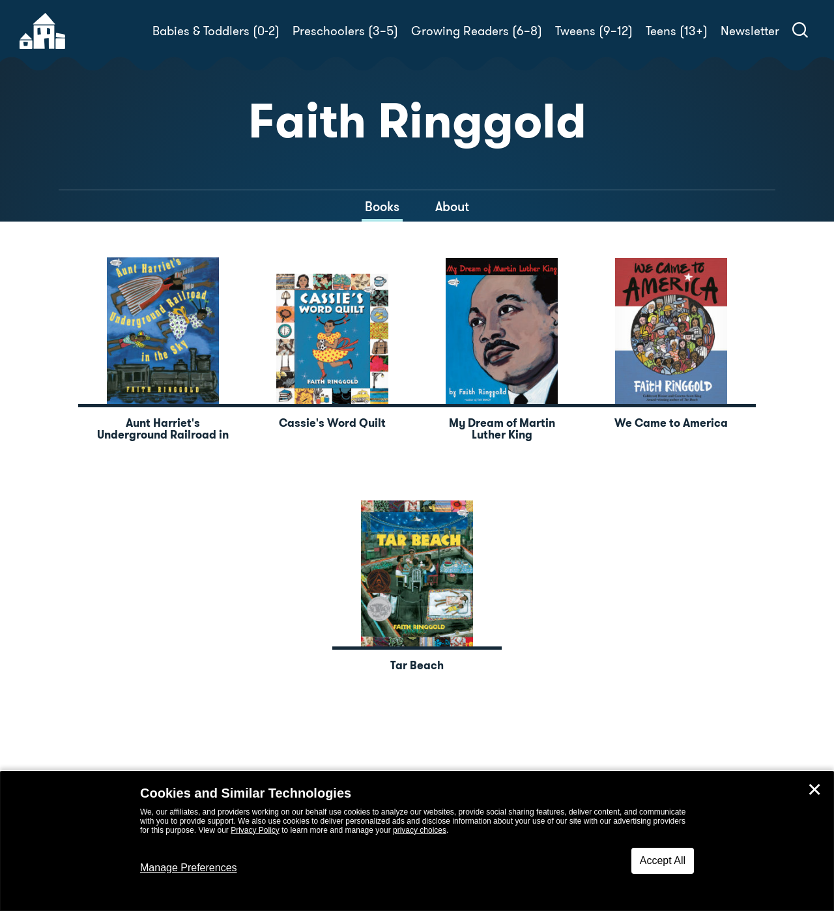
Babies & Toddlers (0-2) (216, 31)
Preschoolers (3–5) (345, 31)
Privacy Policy (255, 830)
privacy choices (419, 830)
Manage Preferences (188, 867)
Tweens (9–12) (594, 31)
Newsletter (750, 31)
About (452, 206)
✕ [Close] (814, 789)
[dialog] (417, 841)
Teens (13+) (677, 31)
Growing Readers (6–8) (476, 31)
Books (382, 206)
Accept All (662, 860)
